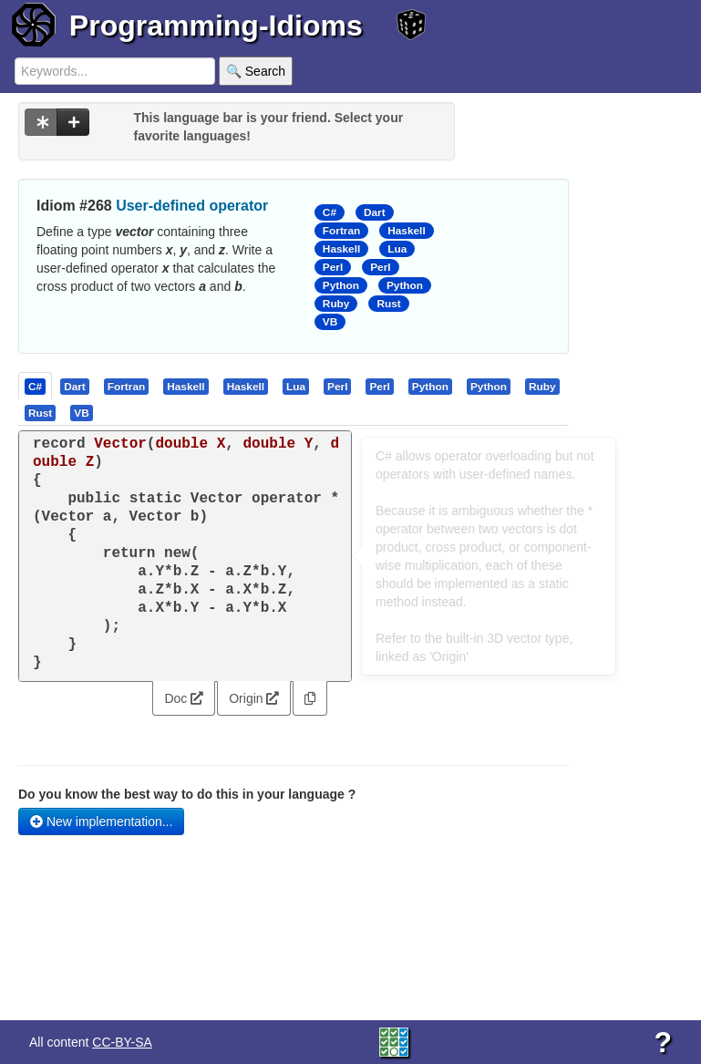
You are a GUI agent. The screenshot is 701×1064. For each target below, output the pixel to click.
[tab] (36, 385)
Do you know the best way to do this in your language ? (187, 794)
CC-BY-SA (122, 1042)
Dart (375, 212)
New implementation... (101, 821)
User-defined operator (192, 205)
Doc (183, 698)
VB (330, 321)
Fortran (341, 230)
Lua (397, 249)
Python (341, 285)
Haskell (406, 230)
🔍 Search (255, 71)
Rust (388, 303)
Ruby (336, 303)
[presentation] (35, 385)
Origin (254, 698)
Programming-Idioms (216, 25)
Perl (333, 267)
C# (329, 212)
